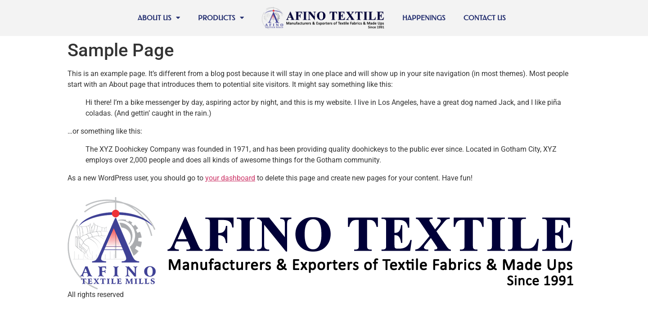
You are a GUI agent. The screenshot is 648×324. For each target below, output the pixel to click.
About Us (159, 18)
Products (221, 18)
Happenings (424, 18)
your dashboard (230, 178)
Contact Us (485, 18)
